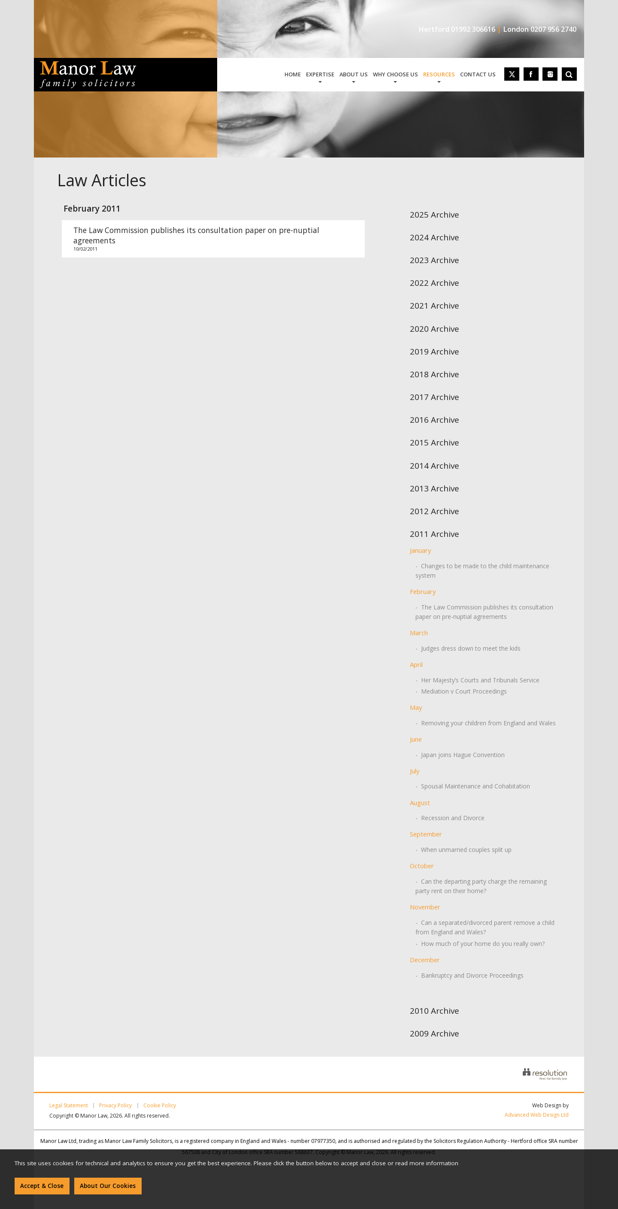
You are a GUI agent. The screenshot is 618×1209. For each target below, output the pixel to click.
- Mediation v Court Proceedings (461, 691)
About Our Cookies (108, 1186)
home (293, 74)
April (416, 664)
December (425, 959)
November (425, 907)
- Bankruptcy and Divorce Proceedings (469, 975)
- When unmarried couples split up (463, 849)
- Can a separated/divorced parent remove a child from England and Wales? (484, 927)
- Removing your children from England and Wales (485, 723)
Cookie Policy (159, 1105)
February (423, 591)
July (414, 771)
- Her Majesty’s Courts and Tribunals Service (477, 680)
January (420, 550)
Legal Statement (68, 1105)
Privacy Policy (115, 1105)
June (416, 739)
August (420, 802)
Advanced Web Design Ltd (537, 1114)
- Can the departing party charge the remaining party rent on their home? (481, 886)
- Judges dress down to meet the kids (468, 648)
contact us (478, 74)
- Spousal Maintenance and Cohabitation (472, 786)
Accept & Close (42, 1186)
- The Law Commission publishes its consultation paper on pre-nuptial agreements (484, 612)
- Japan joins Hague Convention (460, 755)
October (422, 865)
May (416, 707)
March (419, 632)
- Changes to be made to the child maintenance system (482, 570)
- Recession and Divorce (450, 818)
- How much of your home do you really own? (480, 943)
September (426, 834)
